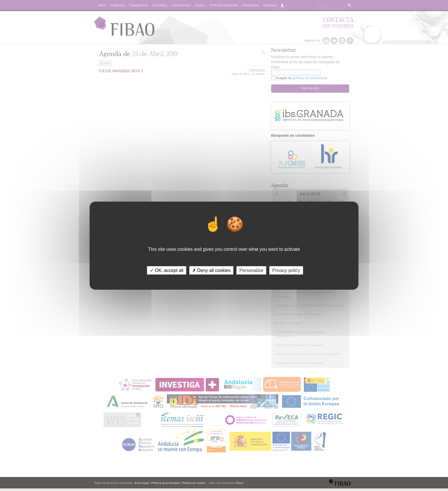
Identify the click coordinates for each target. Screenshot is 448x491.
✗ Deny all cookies (211, 270)
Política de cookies (194, 482)
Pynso (239, 482)
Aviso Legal (141, 482)
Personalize (251, 270)
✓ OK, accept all (166, 270)
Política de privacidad (165, 482)
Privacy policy (286, 270)
